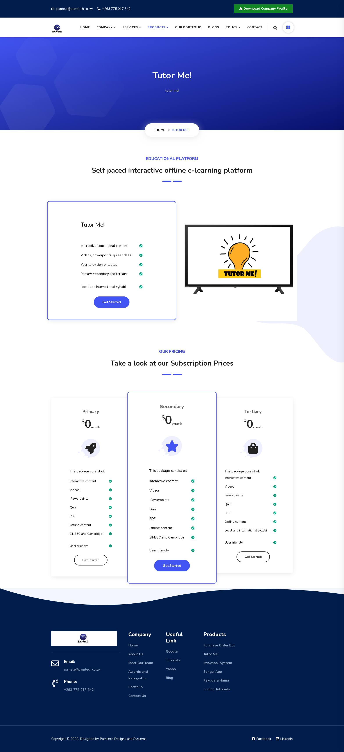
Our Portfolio (188, 27)
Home (85, 27)
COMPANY (105, 27)
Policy (232, 27)
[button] (263, 8)
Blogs (213, 27)
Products (156, 27)
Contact (254, 27)
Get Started (111, 302)
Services (130, 27)
